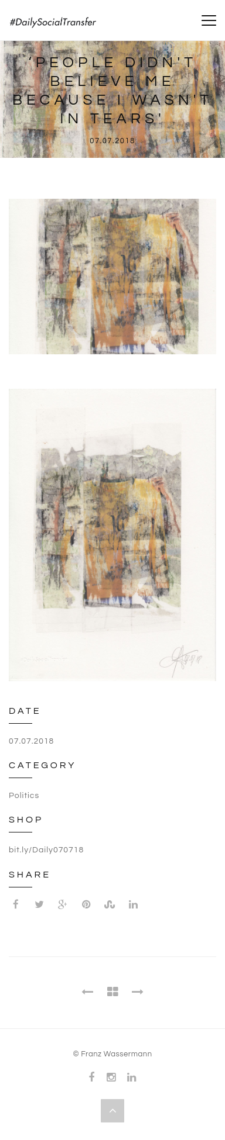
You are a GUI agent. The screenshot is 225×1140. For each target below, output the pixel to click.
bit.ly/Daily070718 (46, 850)
